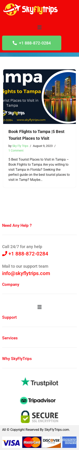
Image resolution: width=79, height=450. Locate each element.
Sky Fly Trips (20, 146)
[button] (39, 27)
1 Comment (16, 150)
